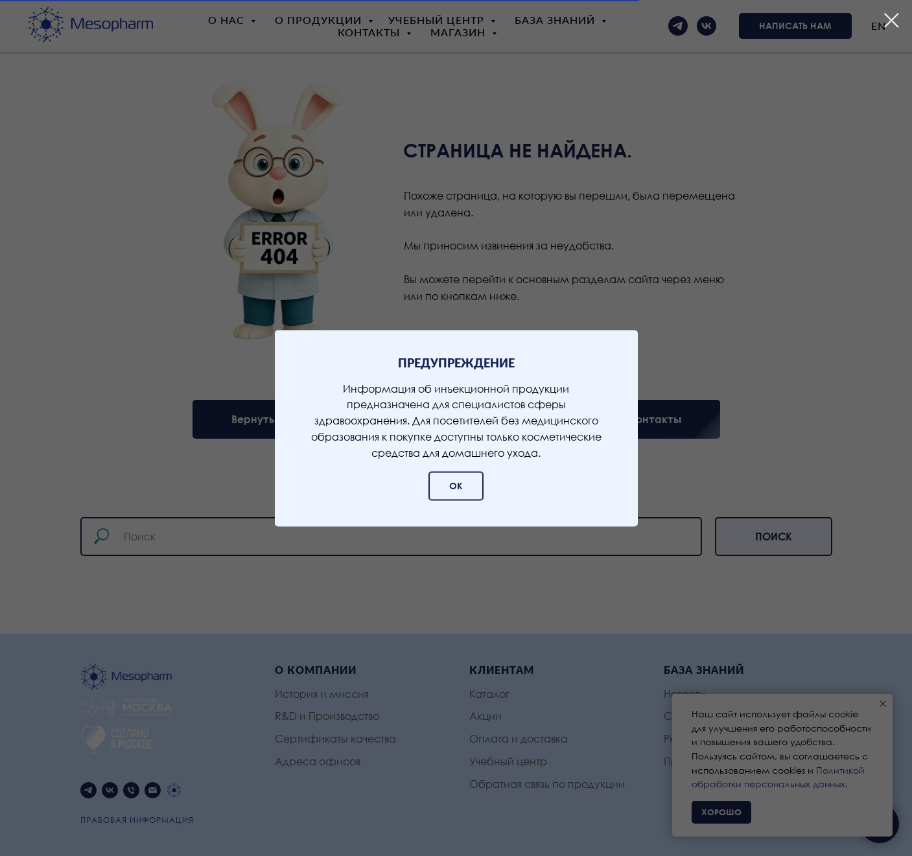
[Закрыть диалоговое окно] (892, 20)
